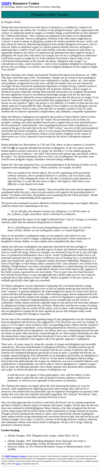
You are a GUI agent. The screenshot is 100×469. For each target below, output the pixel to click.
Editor (18, 463)
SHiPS (6, 3)
